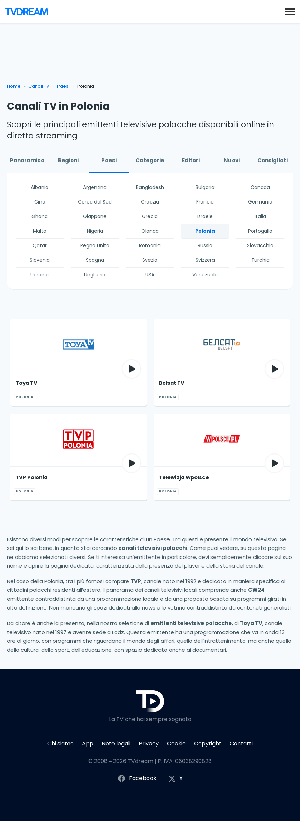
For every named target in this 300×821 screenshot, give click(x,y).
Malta (39, 230)
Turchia (260, 260)
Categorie (150, 160)
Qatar (40, 245)
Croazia (150, 201)
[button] (290, 11)
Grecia (150, 216)
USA (149, 274)
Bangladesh (150, 187)
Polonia (205, 230)
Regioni (68, 160)
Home (14, 86)
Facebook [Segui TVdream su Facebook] (136, 778)
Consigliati (272, 160)
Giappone (95, 216)
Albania (39, 187)
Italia (260, 216)
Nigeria (95, 230)
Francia (205, 201)
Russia (205, 245)
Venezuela (205, 274)
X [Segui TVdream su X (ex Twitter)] (175, 778)
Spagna (95, 260)
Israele (205, 216)
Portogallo (260, 230)
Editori (191, 160)
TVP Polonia (31, 477)
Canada (260, 187)
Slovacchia (260, 245)
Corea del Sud (95, 201)
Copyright (207, 743)
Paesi (63, 86)
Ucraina (39, 274)
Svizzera (205, 260)
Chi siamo (60, 743)
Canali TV (38, 86)
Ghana (39, 216)
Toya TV (26, 383)
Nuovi (232, 160)
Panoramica (27, 160)
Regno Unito (94, 245)
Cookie (176, 743)
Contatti (241, 743)
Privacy (149, 743)
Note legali (116, 743)
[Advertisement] (150, 55)
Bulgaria (205, 187)
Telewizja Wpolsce (184, 477)
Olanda (150, 230)
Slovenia (40, 260)
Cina (39, 201)
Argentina (95, 187)
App (87, 743)
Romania (150, 245)
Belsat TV (171, 383)
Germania (260, 201)
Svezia (149, 260)
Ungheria (95, 274)
